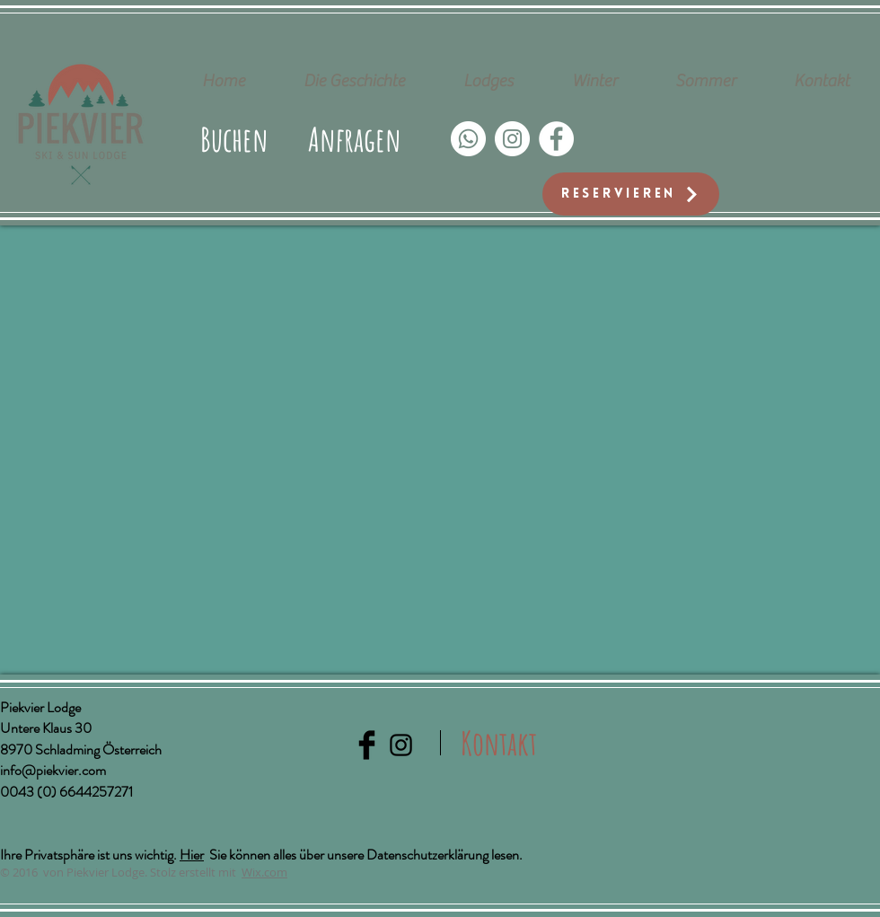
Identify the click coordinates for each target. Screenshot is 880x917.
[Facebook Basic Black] (367, 745)
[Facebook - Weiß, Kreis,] (556, 138)
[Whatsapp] (468, 138)
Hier (192, 854)
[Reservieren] (630, 194)
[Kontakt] (499, 742)
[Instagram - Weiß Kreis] (512, 138)
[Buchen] (234, 138)
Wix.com (264, 872)
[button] (354, 138)
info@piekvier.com (53, 770)
